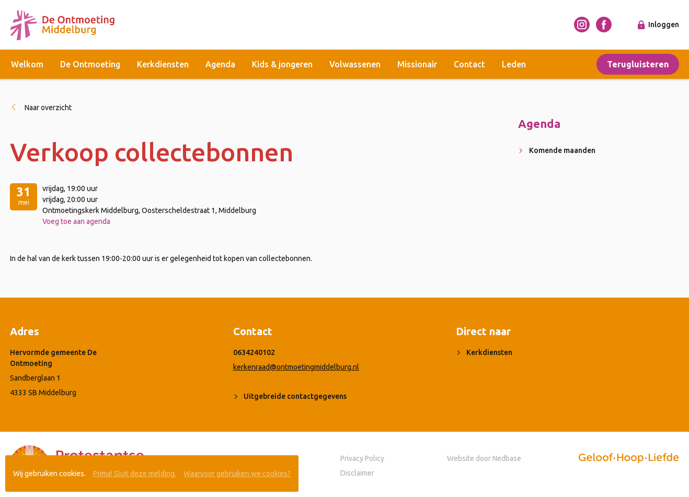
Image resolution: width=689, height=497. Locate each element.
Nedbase (506, 458)
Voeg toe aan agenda (76, 221)
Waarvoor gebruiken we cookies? (237, 473)
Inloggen (663, 24)
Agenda (220, 64)
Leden (514, 64)
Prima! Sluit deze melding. (134, 473)
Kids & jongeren (282, 64)
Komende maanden (562, 150)
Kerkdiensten (163, 64)
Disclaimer (357, 473)
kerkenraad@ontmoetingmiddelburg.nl (296, 367)
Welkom (27, 64)
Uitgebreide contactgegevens (295, 396)
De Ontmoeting (90, 64)
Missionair (417, 64)
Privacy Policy (362, 458)
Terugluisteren (638, 64)
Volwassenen (355, 64)
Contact (469, 64)
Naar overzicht (48, 107)
